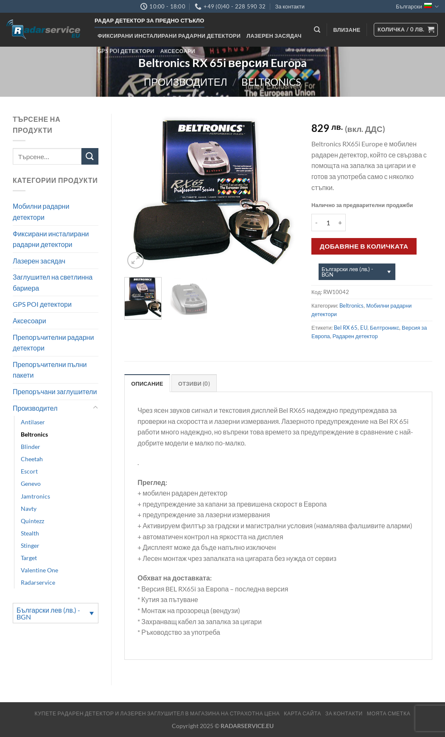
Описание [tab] (147, 383)
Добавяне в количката (364, 246)
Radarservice (38, 582)
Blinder (30, 446)
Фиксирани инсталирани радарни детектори (169, 35)
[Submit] (89, 156)
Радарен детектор (355, 336)
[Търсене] (317, 30)
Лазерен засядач (274, 35)
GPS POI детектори (126, 51)
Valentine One (39, 570)
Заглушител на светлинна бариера (52, 282)
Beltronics (271, 82)
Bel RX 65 (346, 327)
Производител (185, 82)
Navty (28, 508)
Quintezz (32, 520)
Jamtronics (35, 496)
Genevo (31, 483)
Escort (29, 471)
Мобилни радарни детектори (41, 211)
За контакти (289, 6)
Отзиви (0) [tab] (194, 383)
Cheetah (32, 458)
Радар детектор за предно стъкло (149, 20)
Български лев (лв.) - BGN (48, 613)
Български (417, 7)
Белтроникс (384, 327)
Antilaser (33, 422)
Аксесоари (178, 51)
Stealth (30, 533)
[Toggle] (95, 408)
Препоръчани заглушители (55, 391)
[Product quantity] (328, 222)
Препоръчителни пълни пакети (50, 369)
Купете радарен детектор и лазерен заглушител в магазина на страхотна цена (157, 713)
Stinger (30, 545)
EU (363, 327)
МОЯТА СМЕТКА (389, 713)
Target (29, 557)
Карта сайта (302, 713)
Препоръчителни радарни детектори (53, 342)
